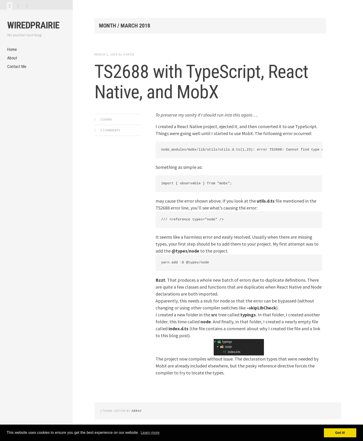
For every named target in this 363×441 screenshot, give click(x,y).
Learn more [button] (150, 433)
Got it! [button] (340, 433)
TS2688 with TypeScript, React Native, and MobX (201, 82)
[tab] (9, 6)
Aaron (128, 54)
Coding (106, 119)
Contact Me (16, 66)
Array (136, 411)
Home (12, 49)
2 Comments (110, 130)
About (12, 58)
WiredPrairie (33, 25)
